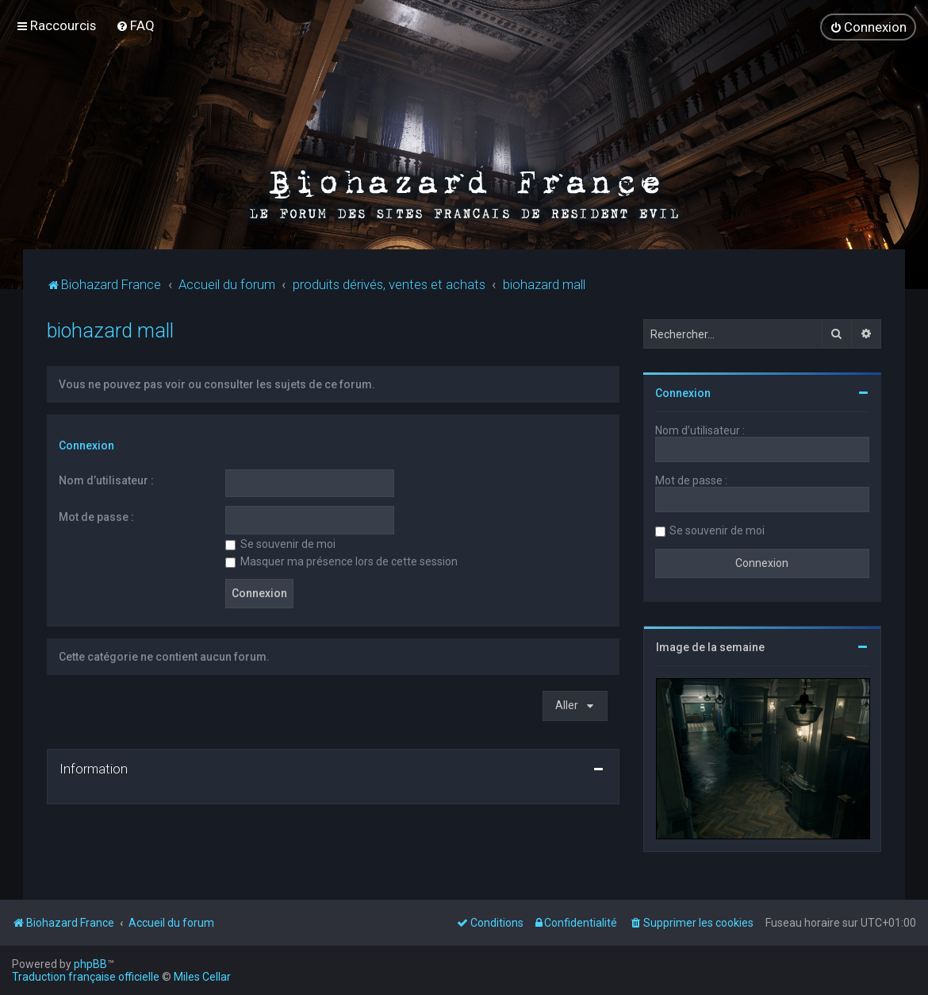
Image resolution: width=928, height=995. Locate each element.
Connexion (86, 445)
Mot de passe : (96, 517)
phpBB (90, 964)
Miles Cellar (202, 976)
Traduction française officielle (85, 976)
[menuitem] (135, 25)
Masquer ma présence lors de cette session (341, 561)
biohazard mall (110, 330)
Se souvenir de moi (280, 544)
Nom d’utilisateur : (106, 480)
